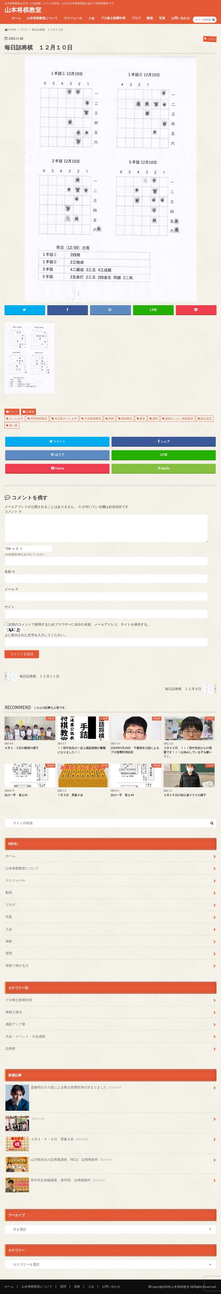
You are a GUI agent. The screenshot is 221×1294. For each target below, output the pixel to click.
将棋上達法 (13, 1012)
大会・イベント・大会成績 (25, 1036)
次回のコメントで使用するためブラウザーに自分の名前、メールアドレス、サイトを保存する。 (79, 624)
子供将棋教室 (92, 418)
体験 (8, 941)
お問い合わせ (180, 18)
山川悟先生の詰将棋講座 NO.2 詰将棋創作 (59, 1161)
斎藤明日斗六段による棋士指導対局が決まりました (63, 1089)
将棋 (111, 418)
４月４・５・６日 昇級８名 (47, 1141)
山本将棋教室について (42, 18)
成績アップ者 (15, 1024)
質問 (8, 953)
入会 (91, 18)
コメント (13, 511)
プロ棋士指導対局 (113, 18)
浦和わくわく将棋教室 (179, 418)
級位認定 (206, 418)
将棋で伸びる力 (17, 965)
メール (11, 589)
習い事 (13, 425)
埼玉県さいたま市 (65, 418)
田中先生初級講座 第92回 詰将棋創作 (55, 1182)
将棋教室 (126, 418)
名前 (9, 571)
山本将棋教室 (22, 9)
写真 (162, 18)
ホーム (16, 18)
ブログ (136, 18)
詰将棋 (30, 411)
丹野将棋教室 (38, 418)
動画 (150, 18)
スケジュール (73, 18)
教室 (142, 418)
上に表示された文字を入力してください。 (35, 635)
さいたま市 (16, 418)
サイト (9, 607)
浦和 (155, 418)
